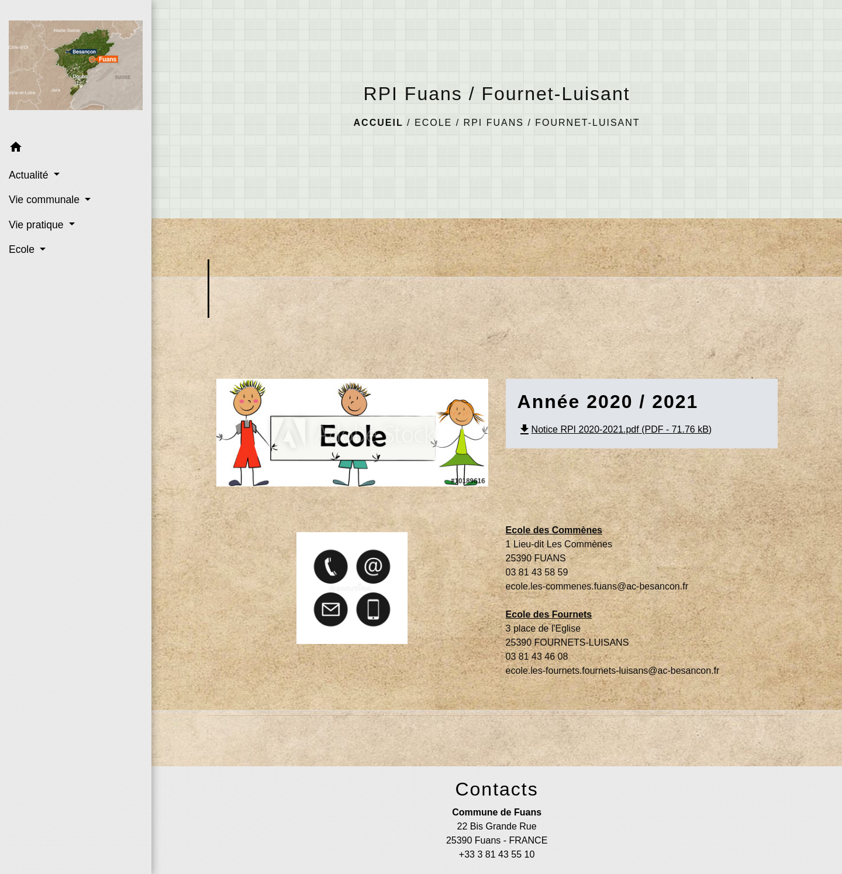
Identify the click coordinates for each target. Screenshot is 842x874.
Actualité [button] (30, 175)
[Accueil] (76, 68)
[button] (76, 149)
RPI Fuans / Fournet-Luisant (552, 123)
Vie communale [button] (45, 199)
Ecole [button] (23, 249)
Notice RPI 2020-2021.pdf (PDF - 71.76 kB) (614, 429)
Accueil (378, 123)
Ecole (433, 123)
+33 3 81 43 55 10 (496, 854)
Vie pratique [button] (37, 225)
